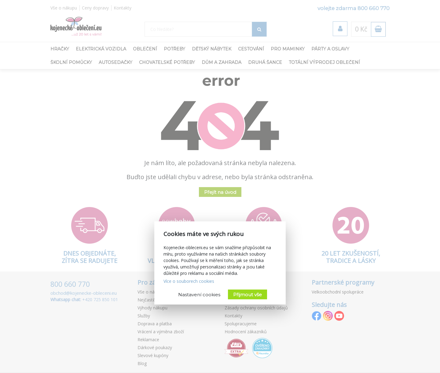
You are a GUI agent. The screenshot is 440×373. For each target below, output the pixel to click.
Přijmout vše (247, 294)
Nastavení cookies (199, 294)
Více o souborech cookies (188, 281)
